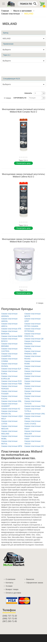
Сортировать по (19, 98)
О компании (10, 579)
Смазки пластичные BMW (11, 336)
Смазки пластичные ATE (11, 329)
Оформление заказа (34, 583)
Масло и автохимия (22, 11)
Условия (9, 586)
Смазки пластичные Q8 (33, 339)
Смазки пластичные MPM (11, 446)
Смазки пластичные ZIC (34, 446)
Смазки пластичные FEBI (11, 384)
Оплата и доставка (13, 593)
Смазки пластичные (10, 14)
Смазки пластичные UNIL (34, 414)
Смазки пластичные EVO (11, 381)
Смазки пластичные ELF (11, 369)
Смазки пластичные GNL (11, 401)
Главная (5, 11)
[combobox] (28, 3)
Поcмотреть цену (23, 163)
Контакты (9, 583)
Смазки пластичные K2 (10, 409)
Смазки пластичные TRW (34, 406)
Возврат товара (12, 589)
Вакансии (30, 579)
